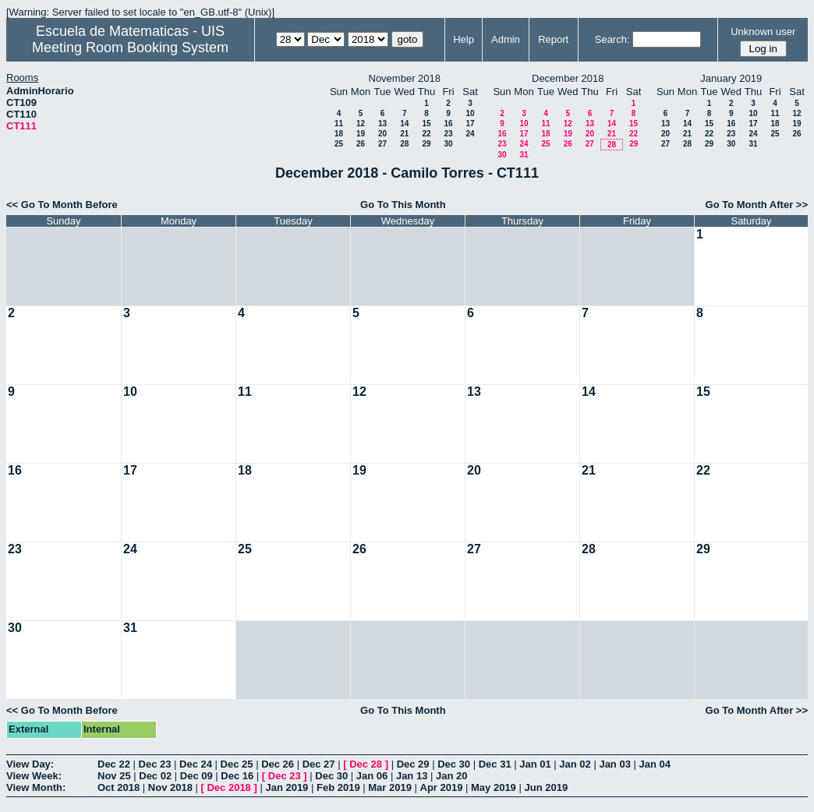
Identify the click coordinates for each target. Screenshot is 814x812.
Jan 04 (655, 764)
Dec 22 (113, 764)
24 (469, 133)
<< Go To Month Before (62, 204)
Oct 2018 (118, 787)
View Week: (34, 776)
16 (448, 123)
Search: (612, 39)
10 (469, 113)
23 (448, 133)
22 (426, 133)
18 (338, 133)
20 (382, 133)
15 (426, 123)
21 (404, 133)
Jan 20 (451, 776)
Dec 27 (319, 764)
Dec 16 (237, 776)
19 (360, 133)
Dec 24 (195, 764)
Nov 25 (114, 776)
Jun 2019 (546, 787)
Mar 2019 (390, 787)
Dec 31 (495, 764)
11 (338, 123)
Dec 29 (413, 764)
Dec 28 (365, 764)
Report (553, 39)
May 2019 (493, 787)
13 (382, 123)
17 (469, 123)
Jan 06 (372, 776)
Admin (505, 39)
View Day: (30, 764)
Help (463, 39)
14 (404, 123)
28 (404, 143)
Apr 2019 (441, 787)
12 (360, 123)
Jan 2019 (286, 787)
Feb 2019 (338, 787)
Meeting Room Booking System (130, 47)
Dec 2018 (228, 787)
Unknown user (763, 31)
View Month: (35, 787)
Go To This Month (403, 204)
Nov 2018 (170, 787)
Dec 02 (155, 776)
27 (382, 143)
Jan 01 (534, 764)
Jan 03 (614, 764)
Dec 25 (237, 764)
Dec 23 (155, 764)
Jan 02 (574, 764)
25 (338, 143)
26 (360, 143)
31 (523, 154)
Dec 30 (453, 764)
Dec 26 (277, 764)
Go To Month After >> (757, 204)
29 (426, 143)
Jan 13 (411, 776)
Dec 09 (196, 776)
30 (448, 143)
